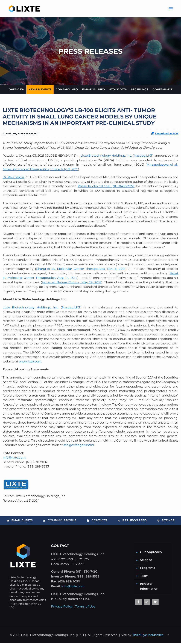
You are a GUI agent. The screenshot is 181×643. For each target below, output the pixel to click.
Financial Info (93, 89)
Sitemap (166, 520)
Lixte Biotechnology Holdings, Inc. (31, 307)
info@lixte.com (14, 457)
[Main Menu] (170, 9)
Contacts (97, 520)
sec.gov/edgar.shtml (78, 445)
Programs (147, 568)
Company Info (67, 89)
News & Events (39, 89)
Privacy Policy (62, 606)
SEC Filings (139, 89)
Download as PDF (164, 133)
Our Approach (151, 552)
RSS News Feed (132, 520)
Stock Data (118, 89)
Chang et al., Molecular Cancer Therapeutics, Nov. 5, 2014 (80, 268)
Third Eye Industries (147, 635)
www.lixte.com (30, 361)
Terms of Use (85, 606)
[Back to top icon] (167, 634)
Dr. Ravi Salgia (13, 177)
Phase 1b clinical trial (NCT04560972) (106, 186)
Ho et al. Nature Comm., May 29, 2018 (71, 282)
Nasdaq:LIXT (143, 155)
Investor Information (149, 586)
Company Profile (60, 520)
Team (144, 575)
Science (146, 560)
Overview (16, 89)
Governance (163, 89)
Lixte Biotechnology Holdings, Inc (105, 155)
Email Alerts (20, 520)
